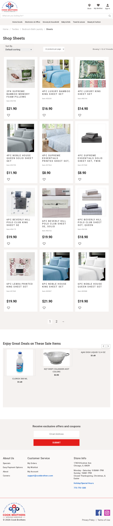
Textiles (15, 29)
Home (5, 29)
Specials (6, 463)
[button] (9, 115)
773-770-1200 (80, 488)
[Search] (109, 15)
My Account (32, 471)
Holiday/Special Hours (84, 483)
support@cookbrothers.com (40, 476)
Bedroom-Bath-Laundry (32, 29)
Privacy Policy (88, 520)
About (5, 471)
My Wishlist (32, 467)
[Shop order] (18, 49)
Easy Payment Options (13, 467)
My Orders (32, 463)
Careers (6, 476)
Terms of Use (104, 520)
